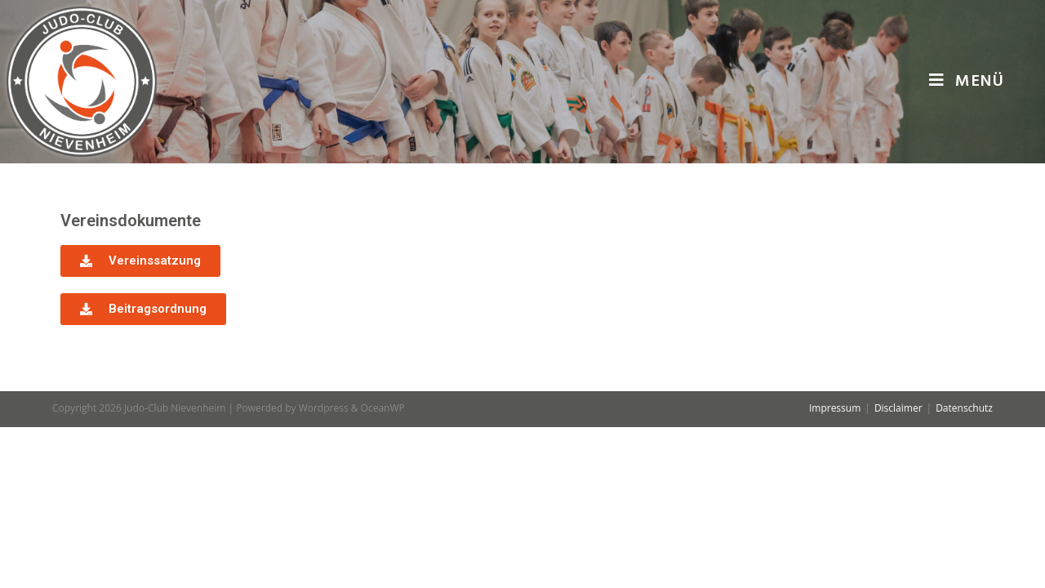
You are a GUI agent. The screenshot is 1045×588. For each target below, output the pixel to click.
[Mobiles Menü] (966, 82)
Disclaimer (898, 569)
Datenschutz (964, 569)
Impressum (834, 569)
